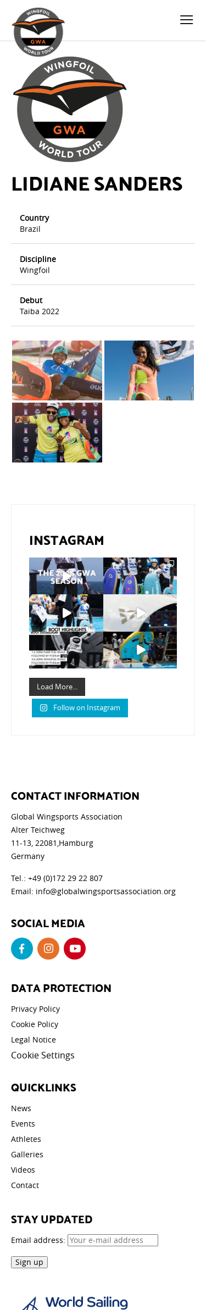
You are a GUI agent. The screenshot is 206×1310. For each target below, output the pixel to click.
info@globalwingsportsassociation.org (106, 891)
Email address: (84, 1240)
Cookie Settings (43, 1055)
